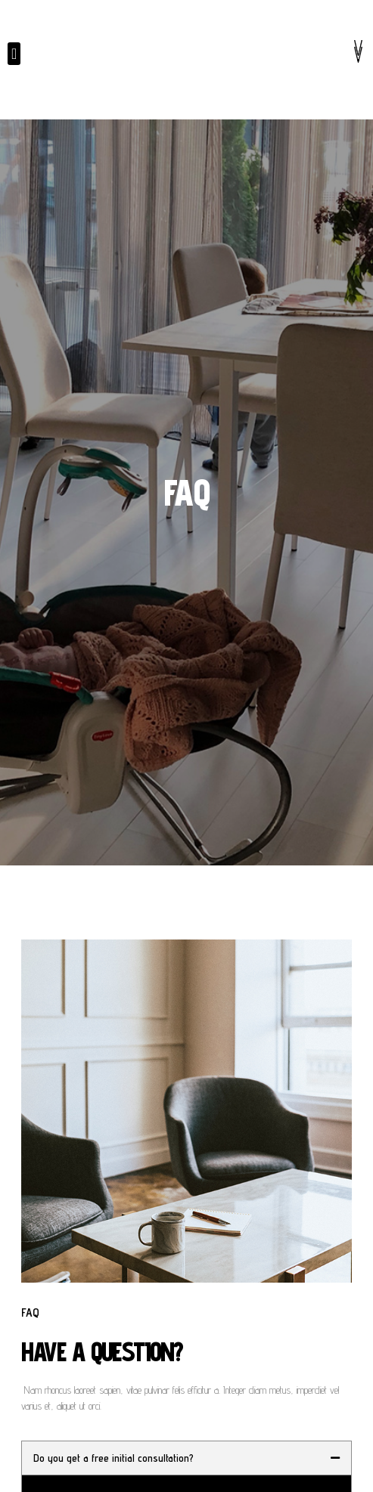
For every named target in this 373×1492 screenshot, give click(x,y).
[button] (14, 53)
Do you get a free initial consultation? (113, 1458)
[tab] (186, 1458)
